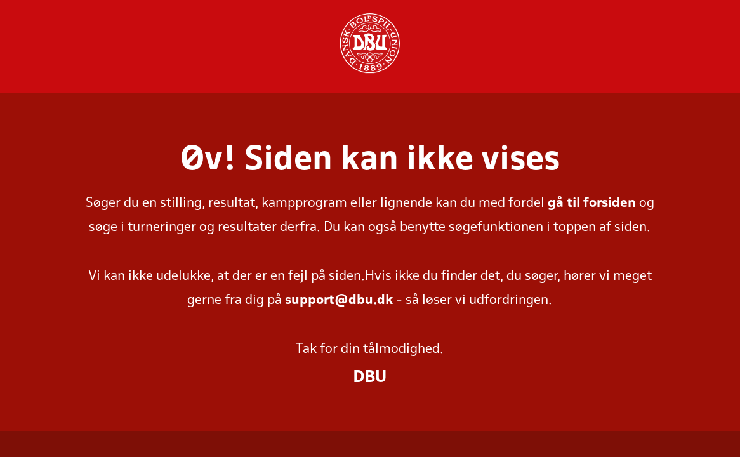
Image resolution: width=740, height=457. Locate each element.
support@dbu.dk (339, 301)
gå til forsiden (592, 203)
